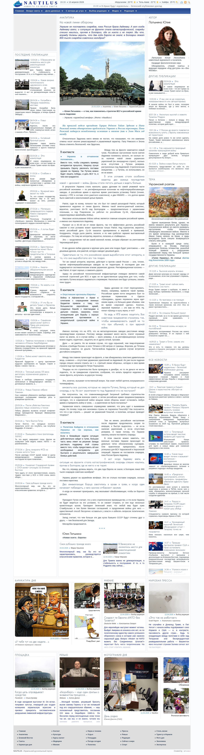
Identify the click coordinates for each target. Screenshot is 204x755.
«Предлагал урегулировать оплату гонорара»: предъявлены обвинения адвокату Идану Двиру (176, 479)
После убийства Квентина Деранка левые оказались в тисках (32, 406)
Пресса (125, 731)
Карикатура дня (25, 745)
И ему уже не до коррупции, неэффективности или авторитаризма (167, 100)
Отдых (90, 734)
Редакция (126, 738)
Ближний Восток (26, 738)
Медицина (57, 741)
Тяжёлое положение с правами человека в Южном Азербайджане (35, 341)
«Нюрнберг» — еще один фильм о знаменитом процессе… (79, 693)
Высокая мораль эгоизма (171, 271)
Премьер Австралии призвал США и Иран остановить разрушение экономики (176, 546)
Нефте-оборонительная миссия (41, 268)
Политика (92, 745)
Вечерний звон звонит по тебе (42, 192)
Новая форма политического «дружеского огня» (42, 82)
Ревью (125, 734)
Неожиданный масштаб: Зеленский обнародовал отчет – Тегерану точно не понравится (166, 527)
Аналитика (23, 734)
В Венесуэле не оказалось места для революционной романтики (42, 63)
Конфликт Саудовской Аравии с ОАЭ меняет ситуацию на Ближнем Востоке (34, 467)
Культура (57, 734)
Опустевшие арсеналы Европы (79, 294)
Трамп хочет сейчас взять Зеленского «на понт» (166, 285)
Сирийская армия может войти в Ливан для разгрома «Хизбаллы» (40, 324)
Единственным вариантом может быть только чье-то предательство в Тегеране (42, 250)
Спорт (124, 745)
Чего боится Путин (34, 421)
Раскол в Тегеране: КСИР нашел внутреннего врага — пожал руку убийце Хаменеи (167, 506)
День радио (111, 716)
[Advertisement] (35, 33)
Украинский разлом (136, 107)
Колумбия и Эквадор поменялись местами (40, 102)
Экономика (161, 741)
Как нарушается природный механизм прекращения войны (167, 149)
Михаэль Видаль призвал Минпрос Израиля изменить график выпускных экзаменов (176, 408)
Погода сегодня (94, 741)
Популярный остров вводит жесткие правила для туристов (174, 434)
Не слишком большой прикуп (172, 313)
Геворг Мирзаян (120, 557)
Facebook (65, 639)
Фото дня (160, 738)
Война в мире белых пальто (172, 163)
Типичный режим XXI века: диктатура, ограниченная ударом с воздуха (32, 374)
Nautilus (155, 713)
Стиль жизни (161, 731)
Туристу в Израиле (164, 734)
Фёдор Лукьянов (77, 548)
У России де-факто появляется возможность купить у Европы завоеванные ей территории (169, 132)
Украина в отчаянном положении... (79, 157)
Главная (22, 731)
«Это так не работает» (163, 617)
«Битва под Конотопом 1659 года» (169, 259)
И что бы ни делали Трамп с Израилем (42, 303)
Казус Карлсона (38, 121)
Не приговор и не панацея (171, 300)
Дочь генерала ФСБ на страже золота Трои (31, 450)
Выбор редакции (137, 614)
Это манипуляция (37, 157)
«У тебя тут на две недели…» (32, 641)
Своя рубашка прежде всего (39, 483)
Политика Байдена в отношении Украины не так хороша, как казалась (79, 430)
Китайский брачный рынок (40, 139)
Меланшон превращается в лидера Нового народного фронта (41, 212)
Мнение (56, 745)
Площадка (92, 738)
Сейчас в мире (128, 741)
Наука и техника (94, 731)
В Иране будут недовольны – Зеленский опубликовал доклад (175, 367)
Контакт (56, 731)
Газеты (22, 741)
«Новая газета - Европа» (74, 537)
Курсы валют (58, 738)
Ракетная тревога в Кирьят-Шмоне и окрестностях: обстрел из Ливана (166, 389)
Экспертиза (161, 745)
